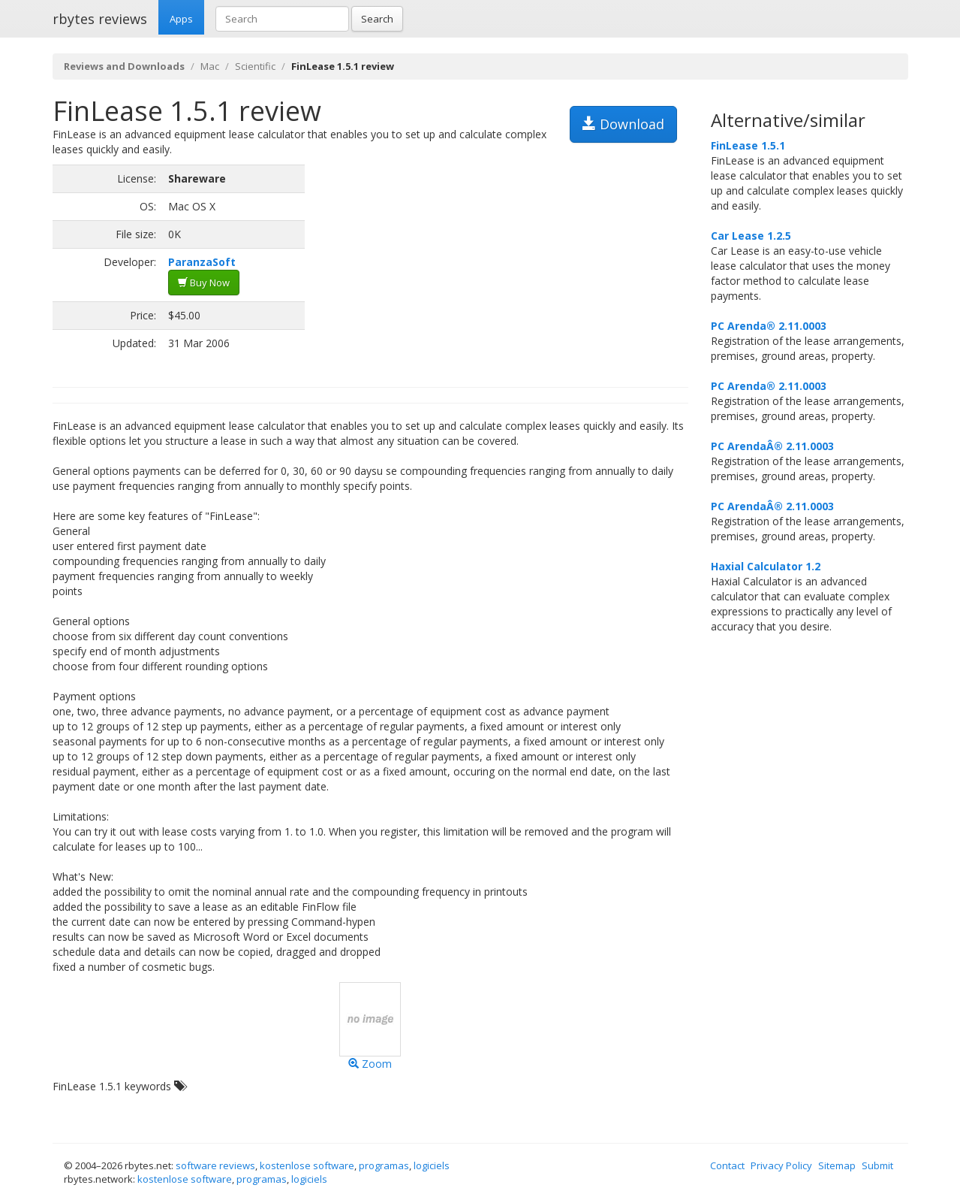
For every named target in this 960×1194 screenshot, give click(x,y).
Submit (877, 1165)
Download (623, 124)
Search (377, 19)
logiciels (432, 1165)
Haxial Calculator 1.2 (765, 566)
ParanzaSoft (202, 262)
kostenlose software (307, 1165)
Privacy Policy (781, 1165)
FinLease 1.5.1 (748, 145)
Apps (181, 19)
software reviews (215, 1165)
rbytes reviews (100, 19)
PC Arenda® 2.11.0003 (768, 326)
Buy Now (204, 282)
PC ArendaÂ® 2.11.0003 (772, 446)
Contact (727, 1165)
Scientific (255, 66)
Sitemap (837, 1165)
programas (384, 1165)
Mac (209, 66)
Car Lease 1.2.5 (751, 235)
